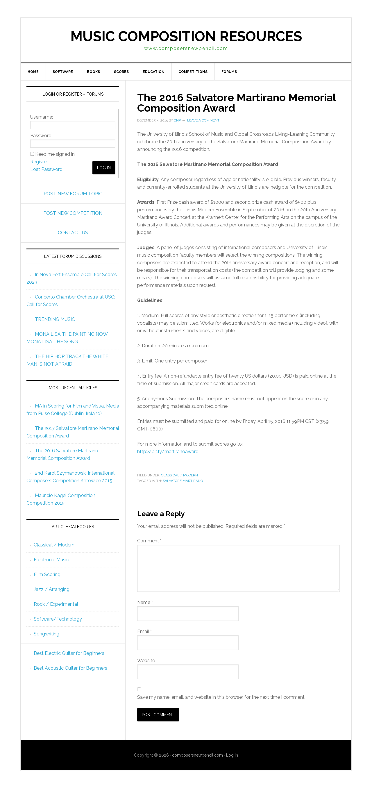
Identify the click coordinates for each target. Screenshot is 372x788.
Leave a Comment (203, 120)
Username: (41, 117)
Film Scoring (47, 574)
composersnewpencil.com (197, 755)
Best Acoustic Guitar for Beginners (70, 668)
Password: (41, 135)
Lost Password (46, 169)
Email (144, 631)
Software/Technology (58, 619)
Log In (104, 167)
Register (39, 162)
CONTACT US (73, 232)
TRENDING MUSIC (55, 319)
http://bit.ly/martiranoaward (167, 451)
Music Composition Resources (186, 36)
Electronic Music (51, 559)
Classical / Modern (179, 475)
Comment (149, 541)
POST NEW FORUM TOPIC (73, 193)
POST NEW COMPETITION (72, 213)
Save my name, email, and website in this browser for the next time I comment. (221, 697)
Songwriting (46, 634)
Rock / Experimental (56, 604)
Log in (232, 755)
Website (146, 660)
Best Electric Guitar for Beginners (69, 653)
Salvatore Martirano (183, 481)
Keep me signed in (55, 154)
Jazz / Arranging (51, 589)
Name (145, 602)
